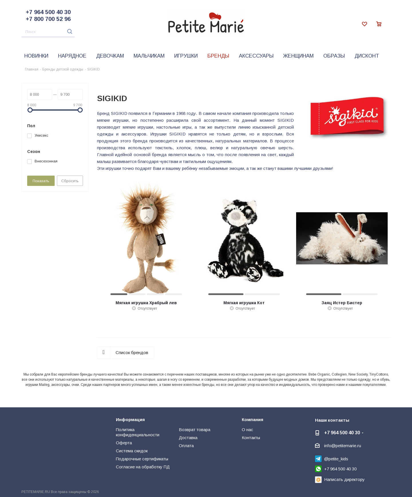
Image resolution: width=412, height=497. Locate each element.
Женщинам (298, 56)
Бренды (218, 56)
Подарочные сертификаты (142, 458)
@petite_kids (336, 458)
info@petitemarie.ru (342, 445)
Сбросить (70, 181)
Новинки (36, 56)
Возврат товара (194, 429)
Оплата (186, 445)
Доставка (188, 437)
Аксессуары (256, 56)
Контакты (251, 437)
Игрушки (186, 56)
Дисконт (366, 56)
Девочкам (110, 56)
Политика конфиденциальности (137, 432)
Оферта (124, 442)
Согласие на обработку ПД (143, 466)
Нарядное (72, 56)
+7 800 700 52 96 (48, 19)
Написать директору (344, 479)
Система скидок (132, 450)
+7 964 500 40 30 (48, 12)
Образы (334, 56)
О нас (247, 429)
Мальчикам (149, 56)
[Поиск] (48, 32)
